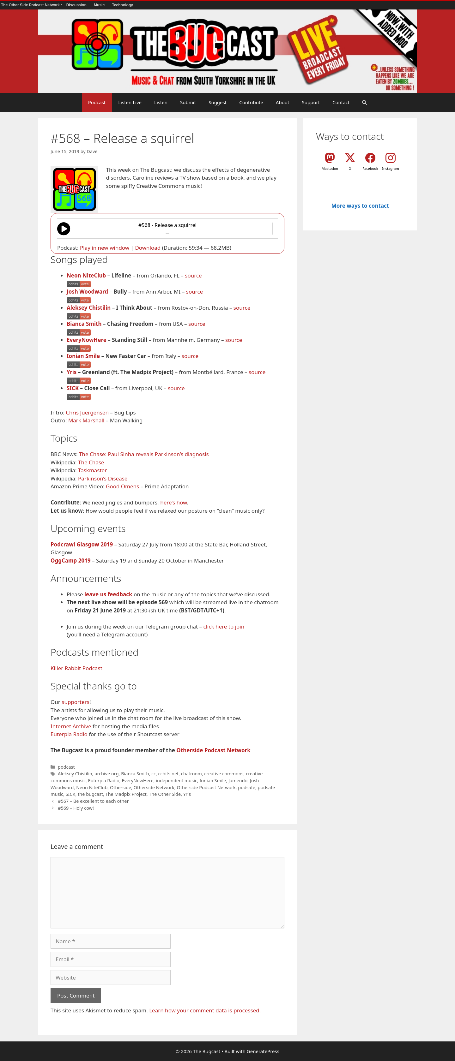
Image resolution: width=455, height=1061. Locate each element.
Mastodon (330, 168)
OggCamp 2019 (71, 560)
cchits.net (168, 774)
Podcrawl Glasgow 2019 (82, 544)
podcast (66, 767)
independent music (176, 781)
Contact (340, 102)
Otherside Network (154, 787)
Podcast (97, 102)
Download (148, 247)
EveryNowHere (86, 339)
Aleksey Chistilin (89, 307)
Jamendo (237, 781)
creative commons (223, 774)
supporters (75, 702)
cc (153, 774)
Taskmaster (92, 470)
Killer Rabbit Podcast (76, 668)
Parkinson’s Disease (102, 478)
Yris (71, 372)
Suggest (218, 102)
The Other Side (165, 794)
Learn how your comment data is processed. (205, 1010)
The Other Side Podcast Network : (32, 5)
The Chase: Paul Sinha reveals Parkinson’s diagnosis (144, 454)
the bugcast (90, 794)
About (282, 102)
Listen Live (130, 102)
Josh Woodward (87, 291)
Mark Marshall (86, 420)
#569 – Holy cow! (76, 808)
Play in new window (104, 247)
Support (311, 102)
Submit (188, 102)
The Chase (91, 462)
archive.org (106, 774)
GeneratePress (263, 1051)
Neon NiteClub (86, 275)
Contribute (251, 102)
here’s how (173, 502)
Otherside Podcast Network (213, 750)
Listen (160, 102)
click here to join (223, 626)
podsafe (246, 787)
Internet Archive (71, 726)
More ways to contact (360, 205)
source (193, 275)
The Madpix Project (126, 794)
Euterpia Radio (69, 734)
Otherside (120, 787)
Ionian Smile (83, 356)
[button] (364, 102)
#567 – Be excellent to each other (93, 801)
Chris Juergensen (87, 412)
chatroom (191, 774)
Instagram (390, 168)
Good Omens (122, 486)
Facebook (370, 168)
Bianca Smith (84, 323)
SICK (73, 388)
